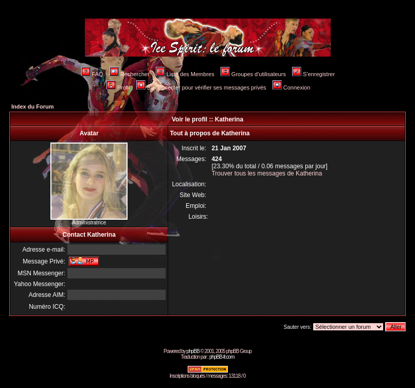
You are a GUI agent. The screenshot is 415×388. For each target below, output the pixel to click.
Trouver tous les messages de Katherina (266, 173)
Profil (118, 87)
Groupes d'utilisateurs (253, 74)
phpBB (193, 351)
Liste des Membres (185, 74)
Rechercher (130, 74)
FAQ (92, 74)
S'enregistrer (313, 74)
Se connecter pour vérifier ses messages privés (201, 87)
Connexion (292, 87)
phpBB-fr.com (221, 357)
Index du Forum (32, 106)
